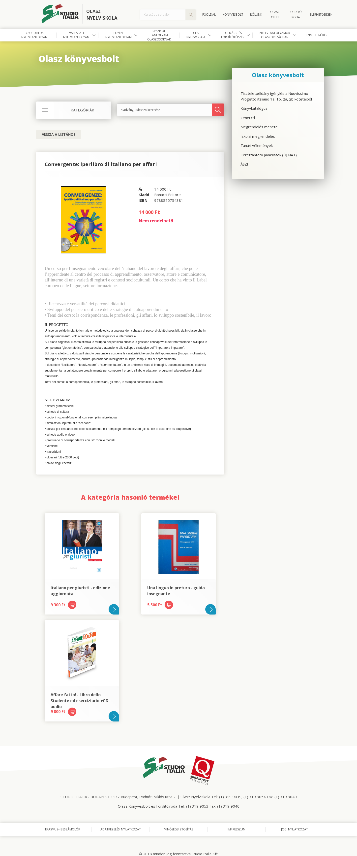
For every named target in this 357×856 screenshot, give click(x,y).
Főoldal (209, 14)
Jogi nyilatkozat (294, 829)
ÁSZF (244, 164)
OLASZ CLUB (275, 14)
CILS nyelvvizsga (195, 35)
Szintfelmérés (316, 35)
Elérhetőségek (321, 14)
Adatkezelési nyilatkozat (120, 829)
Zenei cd (247, 117)
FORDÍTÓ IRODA (295, 14)
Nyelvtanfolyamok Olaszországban (275, 35)
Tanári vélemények (256, 145)
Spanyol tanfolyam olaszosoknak (159, 35)
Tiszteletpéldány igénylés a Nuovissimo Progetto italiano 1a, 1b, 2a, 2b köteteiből (276, 96)
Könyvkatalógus (254, 108)
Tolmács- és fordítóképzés (232, 35)
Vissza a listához (59, 134)
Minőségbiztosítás (178, 829)
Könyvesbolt (233, 14)
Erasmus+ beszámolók (62, 829)
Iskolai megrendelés (257, 136)
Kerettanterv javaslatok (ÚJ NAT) (268, 154)
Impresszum (236, 829)
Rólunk (256, 14)
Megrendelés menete (259, 126)
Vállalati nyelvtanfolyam (76, 35)
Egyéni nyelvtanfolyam (118, 35)
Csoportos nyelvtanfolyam (34, 35)
